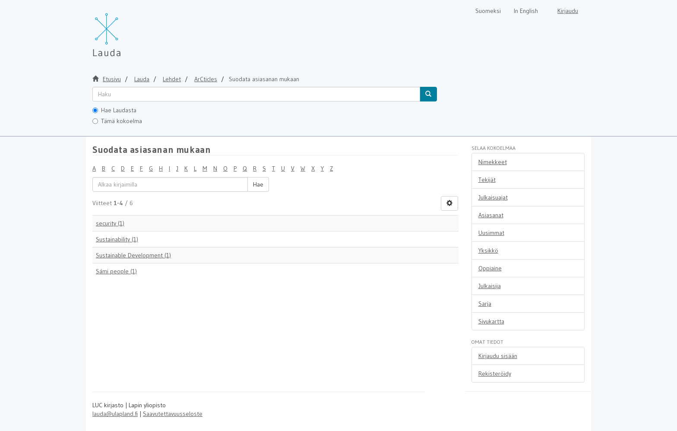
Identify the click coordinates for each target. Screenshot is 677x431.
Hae (258, 184)
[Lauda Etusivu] (125, 30)
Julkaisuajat (493, 197)
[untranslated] (256, 94)
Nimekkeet (492, 162)
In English (526, 11)
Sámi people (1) (116, 271)
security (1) (110, 223)
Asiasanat (490, 215)
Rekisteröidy (494, 373)
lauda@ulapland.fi (115, 414)
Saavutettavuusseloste (172, 414)
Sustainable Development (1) (133, 255)
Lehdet (172, 79)
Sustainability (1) (117, 239)
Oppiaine (490, 268)
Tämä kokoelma (117, 121)
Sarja (484, 303)
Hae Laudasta (114, 110)
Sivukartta (491, 321)
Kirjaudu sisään (497, 356)
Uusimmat (491, 233)
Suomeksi (488, 11)
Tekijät (487, 180)
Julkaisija (489, 286)
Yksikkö (488, 250)
